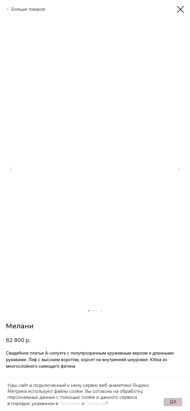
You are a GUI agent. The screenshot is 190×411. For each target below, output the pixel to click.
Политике (69, 403)
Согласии (96, 403)
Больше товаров (28, 9)
